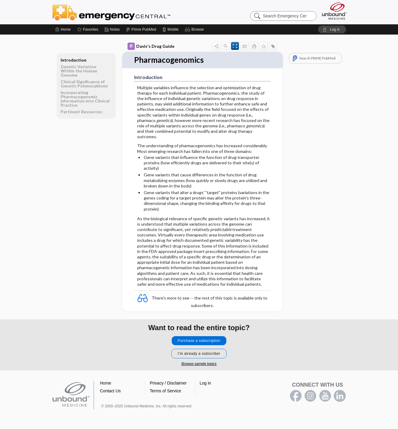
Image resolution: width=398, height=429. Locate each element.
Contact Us (110, 390)
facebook (296, 396)
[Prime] (141, 29)
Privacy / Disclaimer (168, 383)
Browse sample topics (199, 364)
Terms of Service (165, 390)
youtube (325, 396)
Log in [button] (205, 383)
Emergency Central (127, 12)
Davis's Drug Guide (151, 46)
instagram (310, 396)
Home (105, 383)
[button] (195, 29)
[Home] (63, 29)
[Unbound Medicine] (334, 11)
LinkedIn (340, 396)
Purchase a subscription (199, 341)
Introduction (73, 59)
